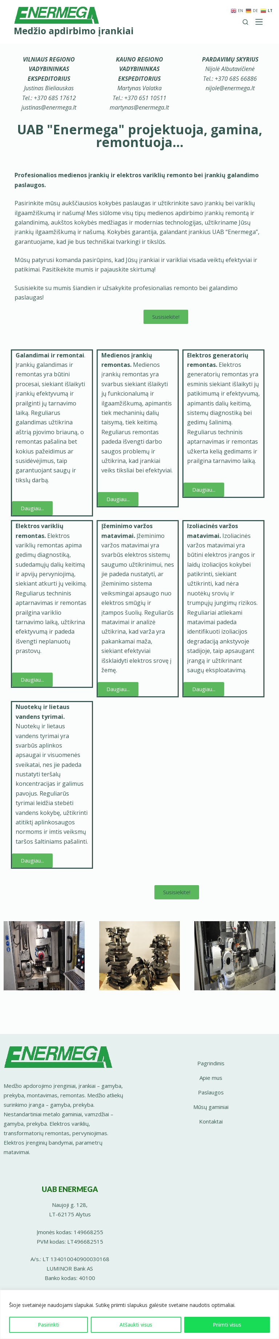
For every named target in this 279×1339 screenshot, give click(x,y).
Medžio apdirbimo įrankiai (74, 30)
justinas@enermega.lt (48, 107)
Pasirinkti (48, 1324)
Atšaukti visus (136, 1324)
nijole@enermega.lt (230, 88)
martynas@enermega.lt (139, 107)
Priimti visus (227, 1324)
